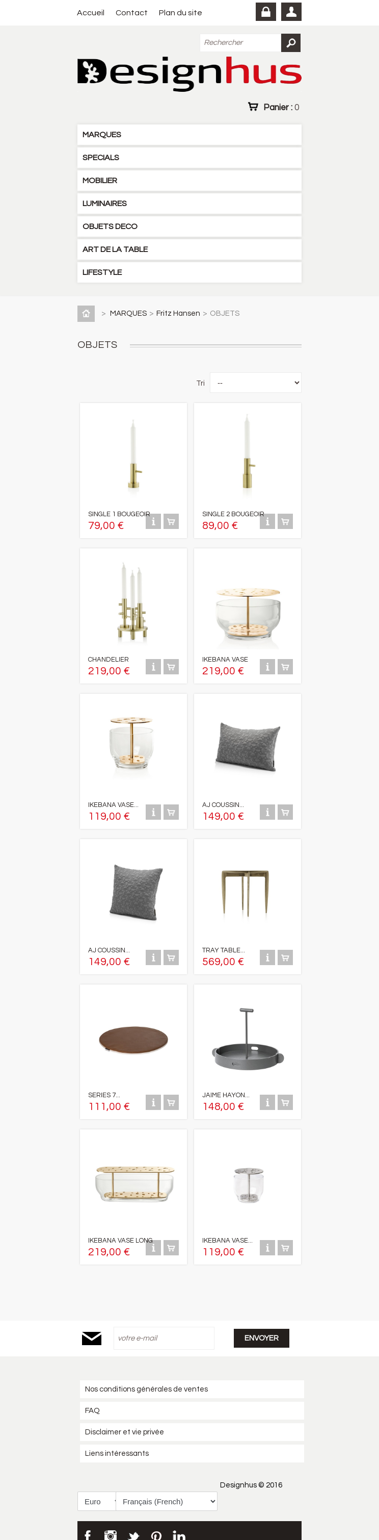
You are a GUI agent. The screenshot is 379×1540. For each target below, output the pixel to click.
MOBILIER (100, 180)
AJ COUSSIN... (223, 798)
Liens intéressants (117, 1442)
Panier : (281, 107)
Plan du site (180, 13)
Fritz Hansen (178, 313)
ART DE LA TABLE (115, 249)
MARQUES (102, 135)
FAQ (92, 1399)
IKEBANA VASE (225, 655)
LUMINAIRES (105, 203)
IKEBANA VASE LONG (120, 1228)
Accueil (90, 13)
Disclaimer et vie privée (124, 1420)
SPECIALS (101, 158)
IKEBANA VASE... (113, 798)
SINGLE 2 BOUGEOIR (233, 512)
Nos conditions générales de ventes (146, 1377)
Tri (200, 383)
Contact (132, 13)
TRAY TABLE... (223, 942)
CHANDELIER (108, 655)
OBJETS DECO (110, 226)
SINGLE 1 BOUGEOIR (119, 512)
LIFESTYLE (102, 272)
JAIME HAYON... (226, 1085)
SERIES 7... (104, 1085)
